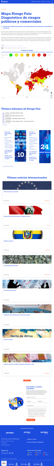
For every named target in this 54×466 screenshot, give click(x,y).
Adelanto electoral (8, 241)
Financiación (4, 443)
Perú (48, 225)
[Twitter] (2, 453)
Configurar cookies (12, 458)
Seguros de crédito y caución (7, 441)
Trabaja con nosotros (31, 439)
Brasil (30, 452)
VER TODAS (27, 380)
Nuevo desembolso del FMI (11, 265)
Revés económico (8, 339)
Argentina (47, 274)
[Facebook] (7, 453)
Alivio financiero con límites (11, 191)
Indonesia (47, 373)
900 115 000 (36, 1)
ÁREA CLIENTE (46, 1)
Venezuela (47, 200)
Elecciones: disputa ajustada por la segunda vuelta (17, 216)
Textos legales (4, 458)
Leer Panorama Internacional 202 (9, 152)
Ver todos (4, 124)
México (30, 454)
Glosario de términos (5, 444)
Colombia (39, 452)
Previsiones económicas (10, 290)
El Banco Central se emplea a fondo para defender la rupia (19, 364)
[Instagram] (12, 453)
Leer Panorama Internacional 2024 (33, 153)
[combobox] (11, 45)
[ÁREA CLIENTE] (52, 1)
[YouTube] (10, 453)
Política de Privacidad (40, 416)
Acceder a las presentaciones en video (9, 157)
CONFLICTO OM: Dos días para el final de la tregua (17, 315)
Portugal (46, 454)
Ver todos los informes (7, 166)
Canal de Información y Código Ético (35, 442)
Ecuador (47, 250)
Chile (46, 452)
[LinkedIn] (5, 453)
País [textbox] (3, 45)
